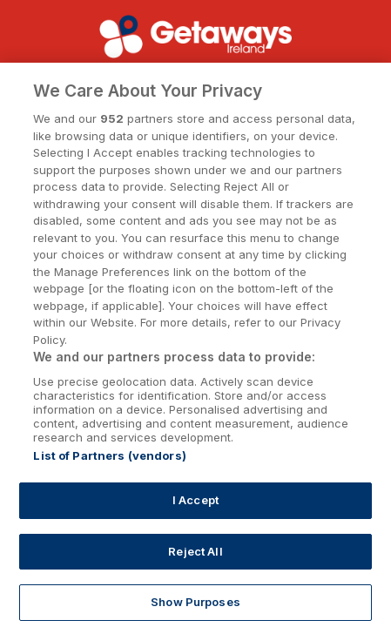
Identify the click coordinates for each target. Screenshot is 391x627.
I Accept (195, 500)
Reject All (195, 551)
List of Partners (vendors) (109, 455)
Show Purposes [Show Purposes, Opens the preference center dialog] (195, 603)
